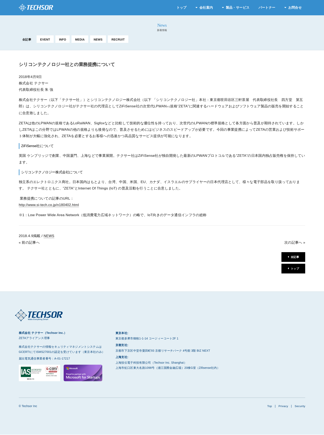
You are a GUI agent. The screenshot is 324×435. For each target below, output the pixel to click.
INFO (62, 39)
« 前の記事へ (29, 242)
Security (299, 406)
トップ (181, 7)
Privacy (283, 406)
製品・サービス (237, 7)
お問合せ (295, 7)
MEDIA (80, 39)
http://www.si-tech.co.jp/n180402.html (50, 205)
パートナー (266, 7)
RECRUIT (118, 39)
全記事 (26, 39)
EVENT (45, 39)
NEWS (98, 39)
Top (269, 406)
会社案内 (206, 7)
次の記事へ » (294, 242)
